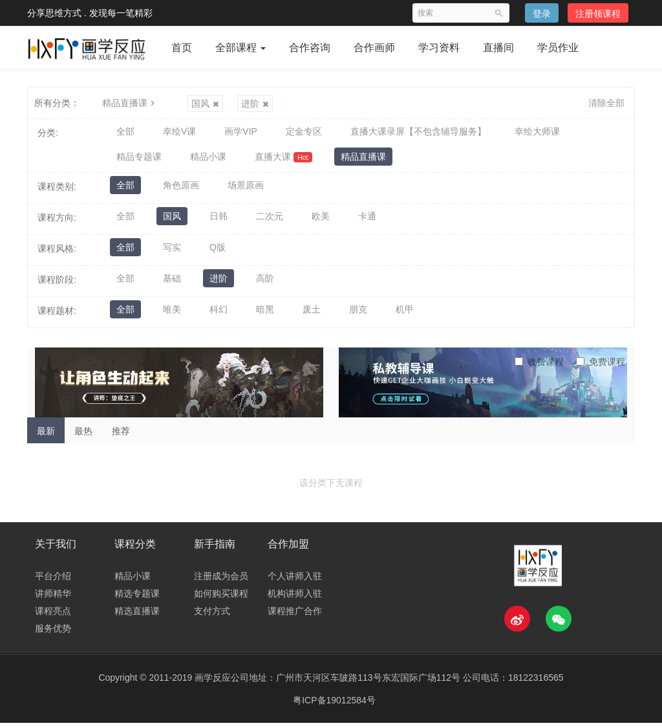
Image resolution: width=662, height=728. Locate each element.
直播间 (498, 47)
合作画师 (374, 47)
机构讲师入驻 (295, 598)
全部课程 (240, 47)
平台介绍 (53, 581)
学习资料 (439, 47)
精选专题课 (137, 598)
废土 (312, 315)
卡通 (367, 222)
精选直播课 (137, 616)
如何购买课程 (221, 598)
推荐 (121, 435)
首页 (181, 47)
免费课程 (600, 366)
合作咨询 (309, 47)
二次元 (269, 222)
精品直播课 (130, 103)
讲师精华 (53, 598)
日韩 (218, 222)
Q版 (217, 253)
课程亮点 (53, 616)
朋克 (358, 315)
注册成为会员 (221, 581)
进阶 (255, 103)
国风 (205, 103)
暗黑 (265, 315)
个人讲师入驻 (295, 581)
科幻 (218, 315)
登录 (542, 13)
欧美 (321, 222)
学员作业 (558, 47)
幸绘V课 (179, 132)
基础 (172, 284)
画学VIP (240, 132)
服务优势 (53, 633)
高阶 (265, 284)
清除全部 (606, 103)
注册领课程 (598, 13)
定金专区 (304, 132)
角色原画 (181, 191)
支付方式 (212, 616)
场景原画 (246, 191)
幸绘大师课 (537, 132)
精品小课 (208, 160)
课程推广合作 (295, 616)
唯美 (172, 315)
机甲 (405, 315)
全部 (125, 132)
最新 (46, 435)
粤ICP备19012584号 (334, 705)
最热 (83, 435)
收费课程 (539, 366)
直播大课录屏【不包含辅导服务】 (418, 132)
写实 (172, 253)
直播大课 (283, 160)
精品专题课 (139, 160)
